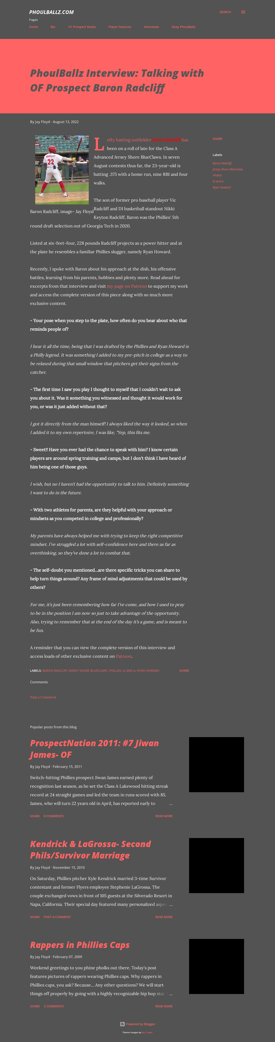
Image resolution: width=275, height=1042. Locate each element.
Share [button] (217, 139)
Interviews (151, 27)
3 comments (54, 1006)
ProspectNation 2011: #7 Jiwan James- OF (94, 748)
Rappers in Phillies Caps (80, 945)
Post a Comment (43, 697)
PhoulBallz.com (51, 11)
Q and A (218, 181)
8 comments (54, 816)
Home (33, 27)
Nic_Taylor (147, 1032)
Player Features (119, 27)
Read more (164, 816)
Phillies (217, 175)
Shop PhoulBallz (184, 27)
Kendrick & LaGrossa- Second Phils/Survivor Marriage (90, 849)
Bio (53, 27)
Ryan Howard (222, 187)
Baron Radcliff (166, 139)
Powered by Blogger (137, 1024)
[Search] (225, 12)
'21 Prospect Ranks (82, 27)
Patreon (124, 656)
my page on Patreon (127, 286)
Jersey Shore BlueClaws (228, 169)
